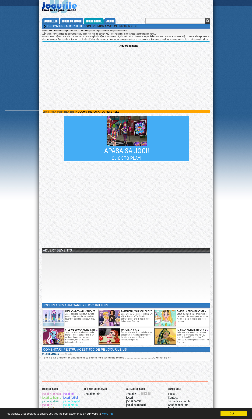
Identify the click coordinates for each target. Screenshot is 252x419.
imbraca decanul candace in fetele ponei (89, 311)
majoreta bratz (130, 329)
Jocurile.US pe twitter (145, 393)
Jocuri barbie (92, 394)
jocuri (110, 21)
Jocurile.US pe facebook (149, 393)
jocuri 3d (68, 394)
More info (108, 413)
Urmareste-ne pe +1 (142, 393)
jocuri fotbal (70, 397)
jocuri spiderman (52, 401)
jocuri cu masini (71, 21)
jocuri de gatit (71, 401)
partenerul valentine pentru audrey (142, 311)
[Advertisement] (126, 71)
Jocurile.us (50, 21)
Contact (173, 397)
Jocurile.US (133, 394)
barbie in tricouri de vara (191, 311)
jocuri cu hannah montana (52, 397)
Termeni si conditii (179, 401)
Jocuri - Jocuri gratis (52, 112)
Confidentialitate (178, 405)
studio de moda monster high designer (87, 329)
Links (171, 394)
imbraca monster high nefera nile (196, 329)
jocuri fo (47, 405)
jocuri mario (70, 405)
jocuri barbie (94, 21)
